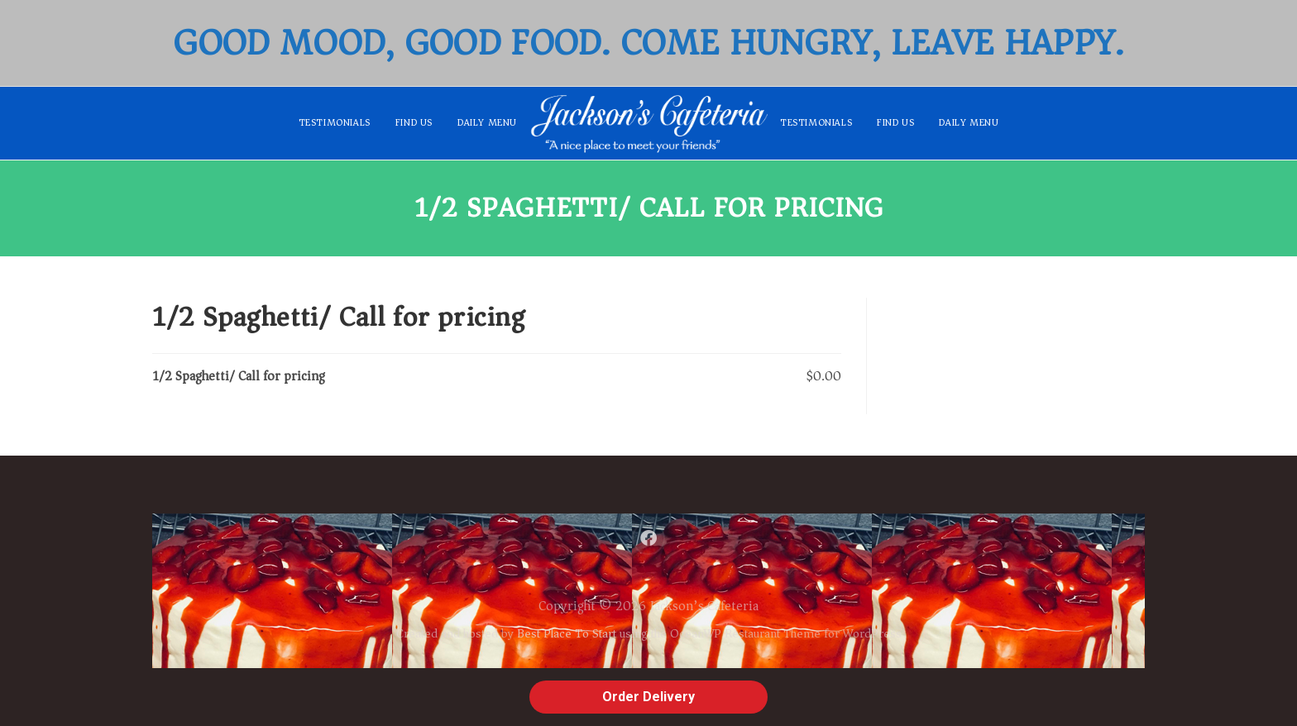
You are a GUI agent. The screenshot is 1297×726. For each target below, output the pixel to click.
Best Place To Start (566, 633)
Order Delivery (648, 697)
